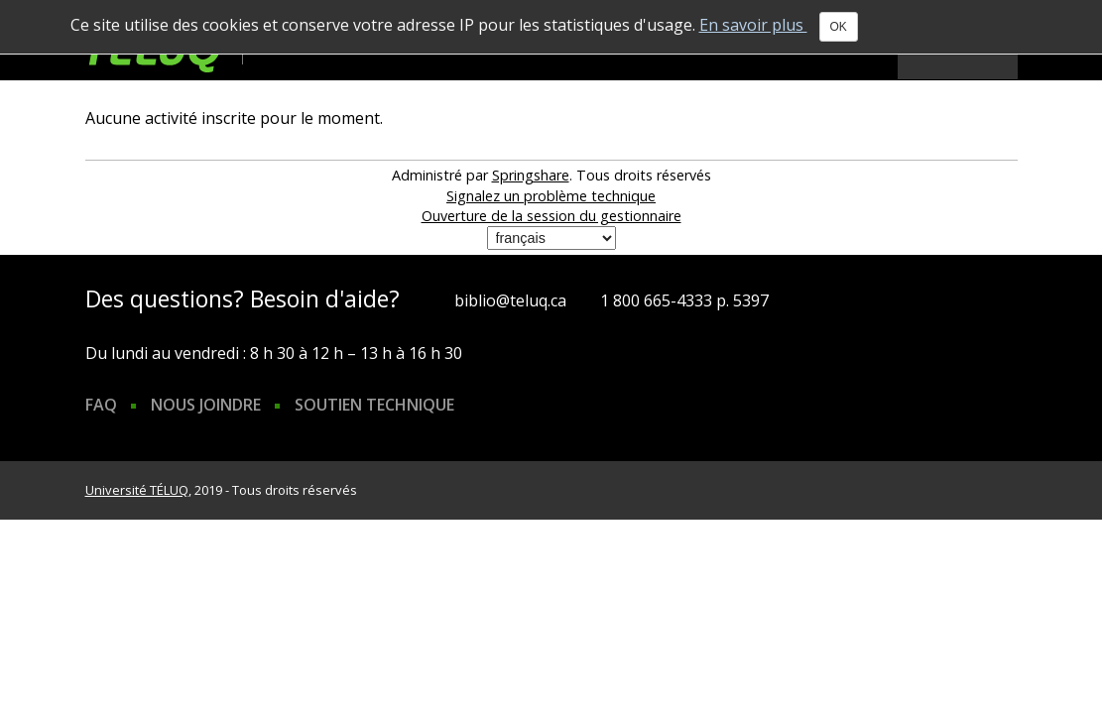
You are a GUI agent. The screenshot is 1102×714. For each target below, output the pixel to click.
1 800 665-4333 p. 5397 (684, 300)
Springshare (530, 175)
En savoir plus (753, 25)
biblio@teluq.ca (510, 300)
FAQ (101, 405)
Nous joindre (206, 405)
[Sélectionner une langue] (551, 238)
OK (838, 27)
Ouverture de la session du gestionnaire (551, 215)
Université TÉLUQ (136, 490)
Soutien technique (374, 405)
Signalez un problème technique (551, 195)
